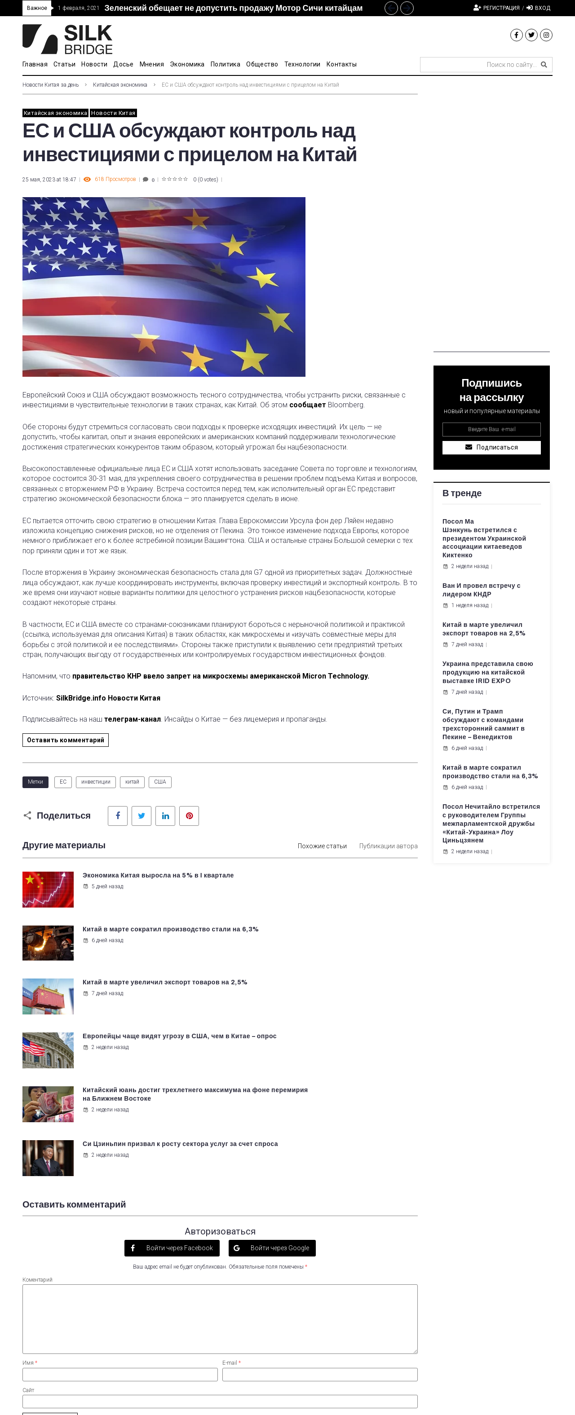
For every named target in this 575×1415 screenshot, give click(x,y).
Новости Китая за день (50, 85)
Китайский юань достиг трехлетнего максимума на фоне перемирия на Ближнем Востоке (142, 990)
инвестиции (96, 782)
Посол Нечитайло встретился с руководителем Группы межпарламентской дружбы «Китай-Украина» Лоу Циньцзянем (491, 823)
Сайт (28, 1227)
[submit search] (544, 65)
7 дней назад (102, 948)
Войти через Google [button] (279, 1085)
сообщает (307, 405)
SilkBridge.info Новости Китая (108, 698)
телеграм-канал (132, 719)
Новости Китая (113, 113)
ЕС (63, 782)
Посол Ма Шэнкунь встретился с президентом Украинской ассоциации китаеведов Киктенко (484, 538)
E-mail (231, 1200)
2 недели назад (309, 948)
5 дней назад (102, 894)
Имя (29, 1200)
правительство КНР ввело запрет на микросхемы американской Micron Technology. (220, 676)
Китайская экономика (120, 85)
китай (132, 782)
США (160, 782)
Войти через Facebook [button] (179, 1085)
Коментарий (37, 1117)
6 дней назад (306, 894)
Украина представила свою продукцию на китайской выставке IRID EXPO (487, 672)
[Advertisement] (491, 217)
